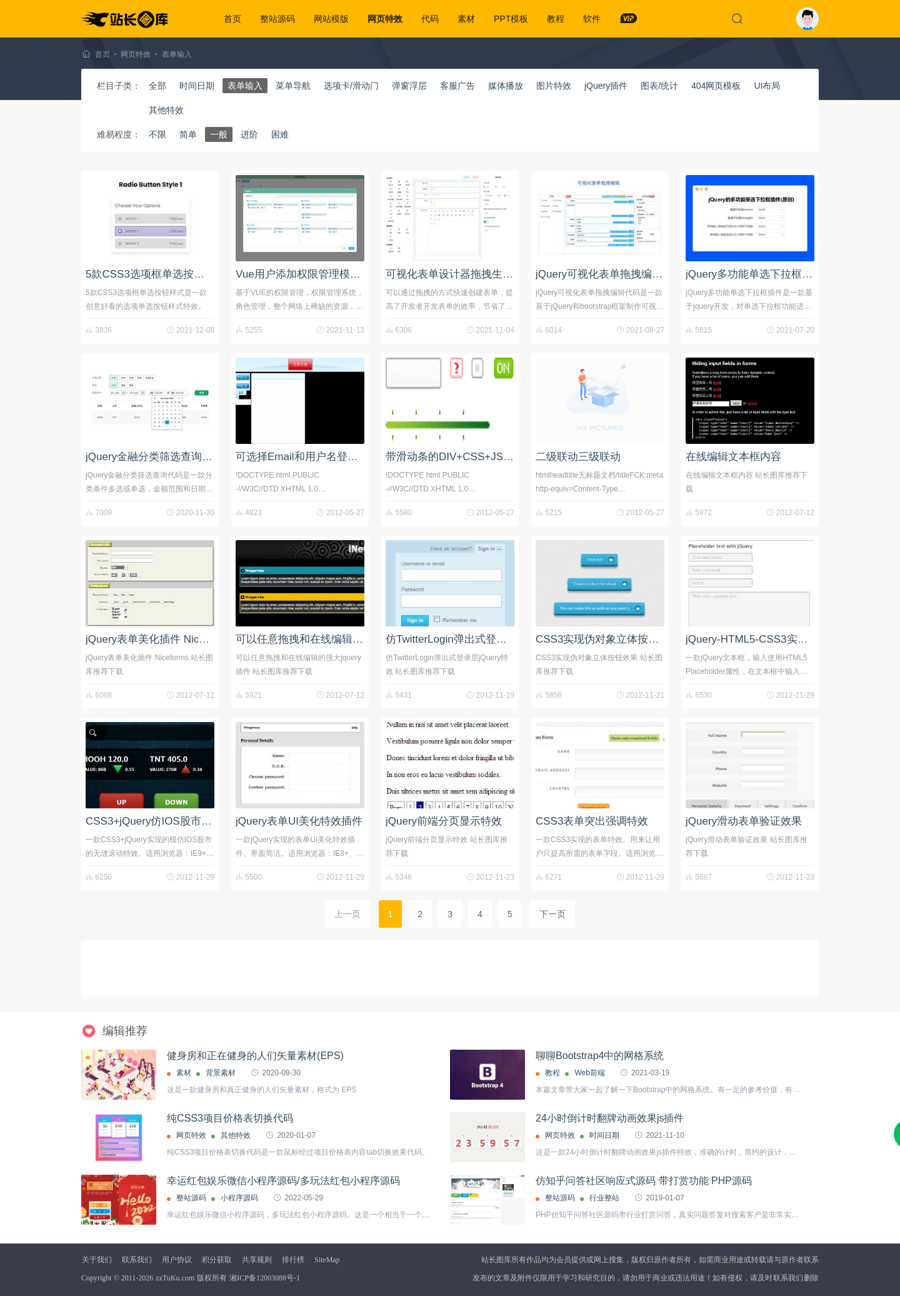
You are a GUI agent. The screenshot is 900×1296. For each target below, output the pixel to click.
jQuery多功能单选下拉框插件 (754, 274)
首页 (232, 19)
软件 (592, 19)
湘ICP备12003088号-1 (264, 1277)
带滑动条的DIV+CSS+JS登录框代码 (471, 457)
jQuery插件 (606, 86)
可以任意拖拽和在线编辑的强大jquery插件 (335, 639)
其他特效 (166, 110)
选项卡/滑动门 (351, 86)
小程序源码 (239, 1197)
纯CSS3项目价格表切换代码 (230, 1118)
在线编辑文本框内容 (733, 457)
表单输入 (177, 54)
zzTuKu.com (175, 1277)
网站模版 (331, 19)
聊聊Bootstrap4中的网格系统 (600, 1055)
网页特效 (385, 19)
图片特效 (553, 86)
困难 (280, 134)
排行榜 (293, 1259)
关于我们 (97, 1259)
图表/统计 (659, 86)
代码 (430, 19)
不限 (157, 134)
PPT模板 (511, 19)
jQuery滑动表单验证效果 (744, 821)
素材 (466, 19)
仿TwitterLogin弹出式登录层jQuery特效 (478, 639)
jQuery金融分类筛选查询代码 (154, 457)
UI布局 (767, 86)
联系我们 (137, 1259)
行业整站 (604, 1197)
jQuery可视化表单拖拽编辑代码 (610, 274)
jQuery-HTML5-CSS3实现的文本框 (768, 639)
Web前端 (589, 1072)
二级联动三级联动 (578, 457)
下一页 (552, 914)
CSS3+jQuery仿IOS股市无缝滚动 (165, 821)
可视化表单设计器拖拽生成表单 (460, 274)
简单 (188, 134)
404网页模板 (716, 86)
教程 (555, 19)
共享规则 (257, 1259)
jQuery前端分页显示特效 (444, 821)
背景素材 (221, 1072)
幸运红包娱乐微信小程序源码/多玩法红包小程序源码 (283, 1180)
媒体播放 (505, 86)
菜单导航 (293, 86)
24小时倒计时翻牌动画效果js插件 (610, 1118)
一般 (219, 134)
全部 (157, 86)
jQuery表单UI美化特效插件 (299, 821)
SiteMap (327, 1259)
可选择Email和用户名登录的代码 (313, 457)
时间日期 (196, 86)
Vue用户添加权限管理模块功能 (309, 274)
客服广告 (457, 86)
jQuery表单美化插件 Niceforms (158, 639)
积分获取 (217, 1259)
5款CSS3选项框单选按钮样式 (156, 274)
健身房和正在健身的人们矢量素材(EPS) (255, 1055)
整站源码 (277, 19)
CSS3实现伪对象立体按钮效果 (608, 639)
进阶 (249, 134)
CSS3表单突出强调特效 (592, 821)
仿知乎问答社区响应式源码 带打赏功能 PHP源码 (644, 1180)
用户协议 (177, 1259)
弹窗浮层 (409, 86)
